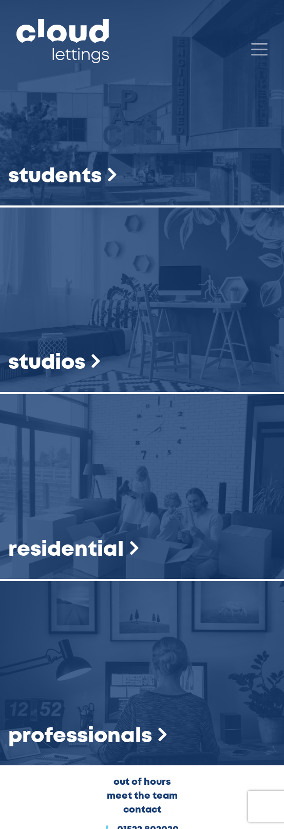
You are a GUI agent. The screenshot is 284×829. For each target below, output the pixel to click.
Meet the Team (142, 796)
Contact (142, 810)
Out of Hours (142, 782)
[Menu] (259, 49)
